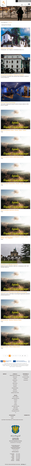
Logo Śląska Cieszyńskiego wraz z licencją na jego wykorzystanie (12, 419)
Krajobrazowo (15, 380)
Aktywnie (14, 381)
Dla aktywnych (25, 375)
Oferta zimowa (15, 383)
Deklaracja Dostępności (15, 448)
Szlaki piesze (15, 391)
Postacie (12, 416)
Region (15, 395)
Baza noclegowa (15, 409)
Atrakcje (10, 22)
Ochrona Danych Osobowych (15, 447)
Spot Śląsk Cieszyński (15, 406)
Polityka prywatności (15, 446)
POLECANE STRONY (25, 1)
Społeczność (12, 415)
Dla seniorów (26, 380)
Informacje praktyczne (15, 398)
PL (18, 1)
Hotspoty (15, 404)
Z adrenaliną (26, 378)
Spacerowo (15, 389)
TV (15, 412)
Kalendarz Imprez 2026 (15, 392)
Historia (15, 401)
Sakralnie (14, 378)
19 (22, 355)
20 (25, 355)
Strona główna (4, 22)
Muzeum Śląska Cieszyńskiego (15, 375)
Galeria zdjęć (15, 407)
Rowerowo (15, 386)
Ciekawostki (27, 415)
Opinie (12, 418)
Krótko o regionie (15, 396)
